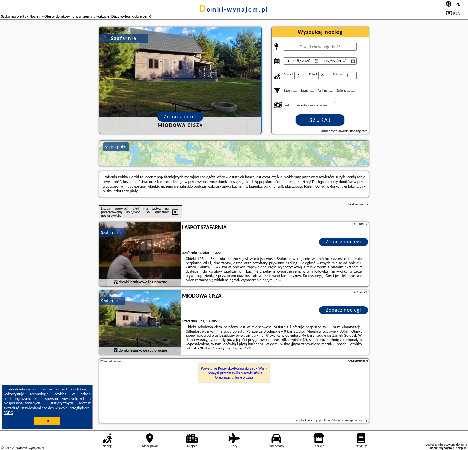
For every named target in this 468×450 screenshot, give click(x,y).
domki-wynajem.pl (234, 9)
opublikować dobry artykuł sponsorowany (342, 420)
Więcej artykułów (110, 360)
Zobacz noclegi (343, 242)
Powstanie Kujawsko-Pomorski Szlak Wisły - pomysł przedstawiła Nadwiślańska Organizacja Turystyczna (234, 373)
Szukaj (320, 120)
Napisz (462, 448)
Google (84, 389)
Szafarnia (109, 232)
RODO (8, 412)
